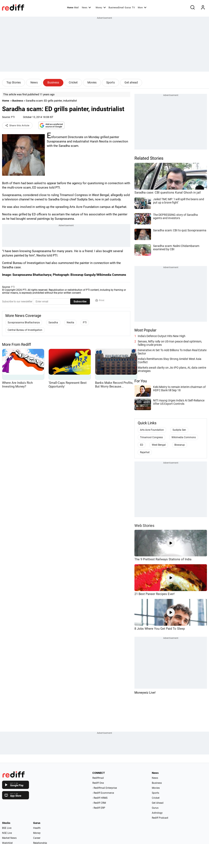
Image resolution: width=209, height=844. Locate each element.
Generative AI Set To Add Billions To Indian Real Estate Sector (172, 351)
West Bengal (159, 444)
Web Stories (144, 525)
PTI (13, 117)
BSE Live (6, 828)
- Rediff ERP (98, 807)
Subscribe (80, 301)
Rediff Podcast (160, 817)
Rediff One (98, 782)
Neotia (70, 322)
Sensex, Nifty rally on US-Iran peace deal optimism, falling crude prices (170, 343)
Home (70, 7)
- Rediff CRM (99, 802)
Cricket (73, 82)
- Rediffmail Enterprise (104, 787)
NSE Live (7, 833)
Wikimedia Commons (184, 437)
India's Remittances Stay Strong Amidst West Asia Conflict (169, 360)
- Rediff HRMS (100, 797)
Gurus (128, 7)
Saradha (53, 322)
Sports (110, 82)
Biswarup (179, 444)
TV (133, 7)
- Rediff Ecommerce (103, 792)
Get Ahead (157, 802)
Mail (76, 7)
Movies (92, 82)
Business (53, 82)
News (86, 7)
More (142, 7)
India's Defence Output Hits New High (161, 336)
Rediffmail (98, 778)
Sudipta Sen (179, 429)
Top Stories (13, 82)
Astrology (157, 812)
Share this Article (17, 125)
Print (99, 300)
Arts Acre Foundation (152, 429)
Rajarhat (145, 452)
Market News (9, 838)
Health (37, 828)
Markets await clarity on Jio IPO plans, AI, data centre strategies (172, 369)
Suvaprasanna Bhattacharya (24, 322)
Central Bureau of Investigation (25, 330)
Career (36, 838)
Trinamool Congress (151, 437)
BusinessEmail (116, 7)
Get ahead (131, 82)
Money (101, 7)
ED (141, 444)
